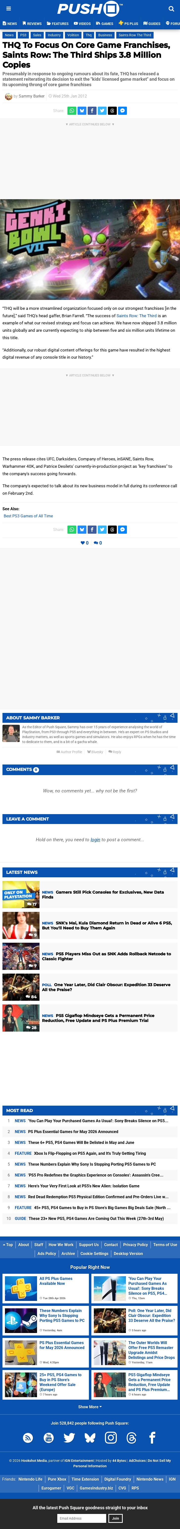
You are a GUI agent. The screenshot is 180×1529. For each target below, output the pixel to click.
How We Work (61, 1244)
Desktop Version (128, 1253)
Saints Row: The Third (137, 315)
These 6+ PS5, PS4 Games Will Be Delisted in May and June (74, 1142)
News (9, 35)
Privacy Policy (135, 1244)
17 (32, 904)
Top (8, 1244)
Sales (37, 35)
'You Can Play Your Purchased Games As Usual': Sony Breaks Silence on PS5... (91, 1120)
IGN (172, 1479)
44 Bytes (119, 1461)
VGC (70, 1488)
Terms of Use (165, 1244)
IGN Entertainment (79, 1461)
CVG (122, 1488)
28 (31, 1027)
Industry (54, 35)
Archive (68, 1253)
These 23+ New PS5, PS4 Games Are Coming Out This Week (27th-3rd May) (89, 1218)
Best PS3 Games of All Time (28, 516)
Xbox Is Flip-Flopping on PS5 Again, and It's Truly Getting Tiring (80, 1153)
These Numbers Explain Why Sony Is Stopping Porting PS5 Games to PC (85, 1164)
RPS (135, 1488)
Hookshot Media (34, 1461)
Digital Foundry (117, 1479)
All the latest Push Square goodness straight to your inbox (90, 1507)
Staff (38, 1244)
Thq (89, 35)
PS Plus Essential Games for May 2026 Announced (66, 1131)
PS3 (23, 35)
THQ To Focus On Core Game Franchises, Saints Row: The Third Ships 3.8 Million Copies (86, 55)
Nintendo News (150, 1479)
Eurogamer (51, 1488)
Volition (73, 35)
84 (31, 997)
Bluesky (95, 752)
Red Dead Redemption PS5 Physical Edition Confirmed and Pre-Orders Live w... (92, 1197)
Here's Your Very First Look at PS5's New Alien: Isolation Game (77, 1186)
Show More (90, 1407)
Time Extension (85, 1479)
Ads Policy (47, 1253)
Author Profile (69, 752)
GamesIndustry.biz (96, 1488)
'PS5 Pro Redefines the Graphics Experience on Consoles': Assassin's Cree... (89, 1175)
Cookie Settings (94, 1253)
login (95, 840)
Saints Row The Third (135, 35)
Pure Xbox (57, 1479)
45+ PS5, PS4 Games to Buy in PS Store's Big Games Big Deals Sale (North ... (93, 1207)
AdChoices (137, 1461)
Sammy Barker (31, 96)
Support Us (89, 1244)
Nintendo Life (30, 1479)
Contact (111, 1244)
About (23, 1244)
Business (105, 35)
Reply (114, 752)
